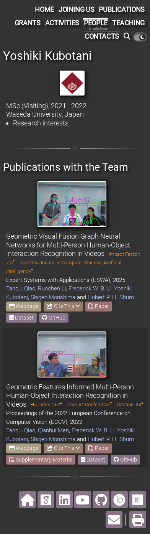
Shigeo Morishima (53, 297)
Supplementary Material (40, 460)
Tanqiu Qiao (20, 288)
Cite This (63, 306)
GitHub (53, 318)
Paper (98, 306)
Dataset (21, 318)
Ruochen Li (52, 288)
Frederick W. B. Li (89, 288)
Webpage (23, 306)
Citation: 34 (130, 404)
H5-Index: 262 (46, 404)
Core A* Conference (89, 404)
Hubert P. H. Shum (111, 297)
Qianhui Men (53, 430)
